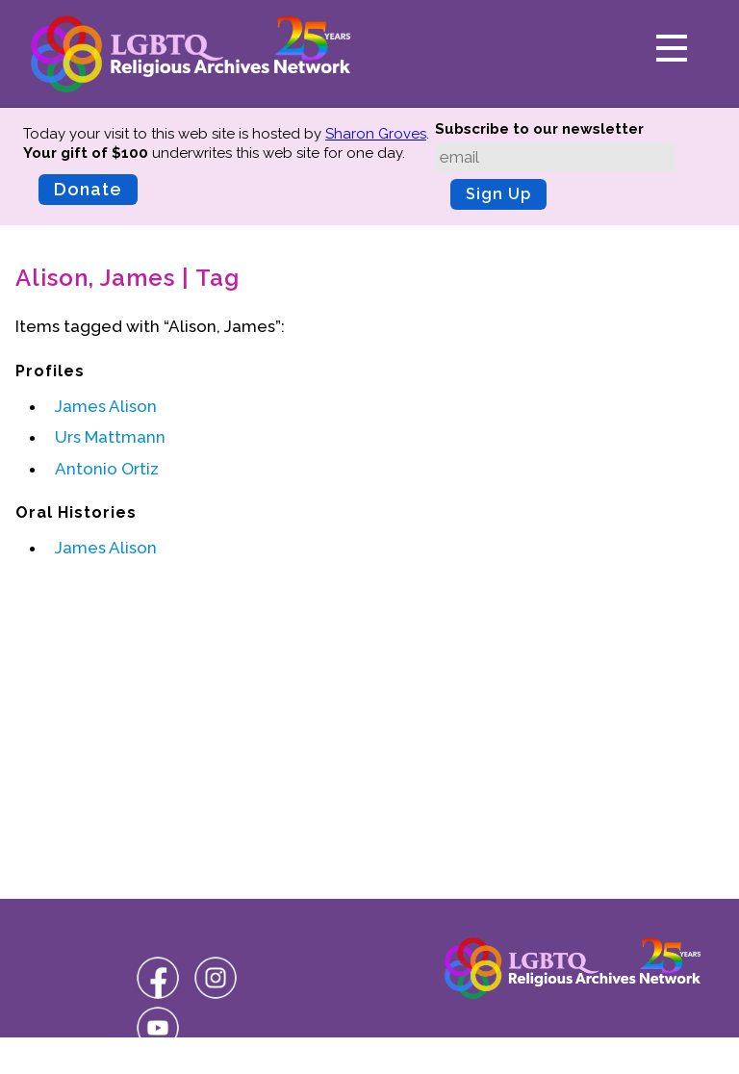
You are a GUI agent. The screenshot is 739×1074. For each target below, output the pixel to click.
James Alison (106, 406)
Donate (88, 189)
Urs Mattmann (110, 437)
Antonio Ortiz (107, 468)
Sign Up (498, 194)
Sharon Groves (375, 133)
